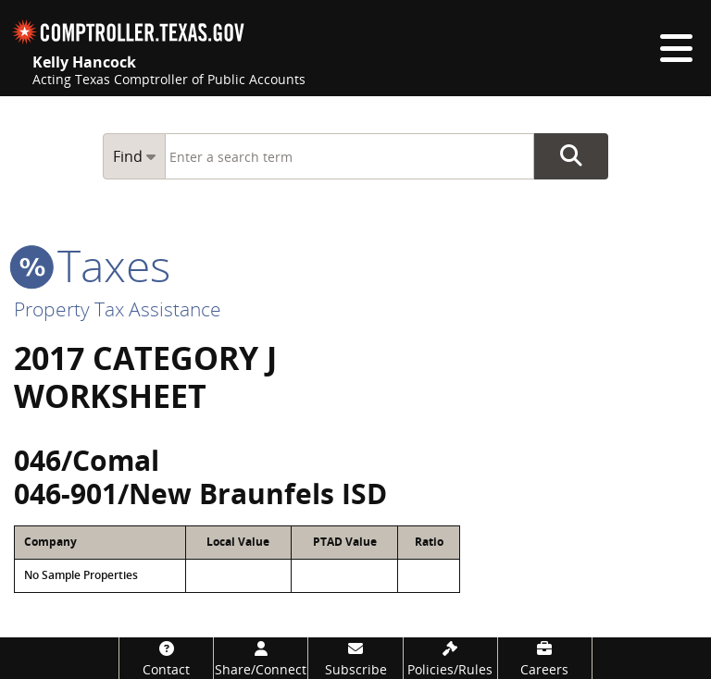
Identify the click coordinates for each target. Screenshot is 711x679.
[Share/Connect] (260, 658)
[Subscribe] (355, 658)
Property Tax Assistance (117, 309)
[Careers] (545, 658)
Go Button (571, 156)
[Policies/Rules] (450, 658)
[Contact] (166, 658)
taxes (92, 265)
